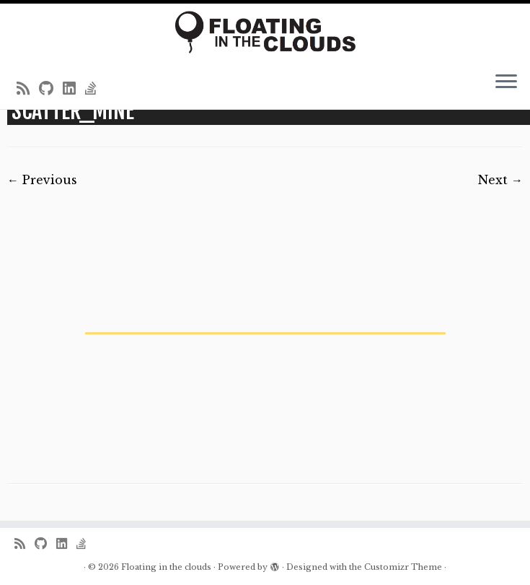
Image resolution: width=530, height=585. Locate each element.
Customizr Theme (403, 567)
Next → (500, 180)
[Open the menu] (506, 83)
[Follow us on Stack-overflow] (95, 88)
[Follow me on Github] (51, 88)
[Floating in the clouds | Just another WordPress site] (265, 32)
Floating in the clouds (166, 567)
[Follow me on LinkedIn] (74, 88)
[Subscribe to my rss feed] (28, 88)
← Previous (42, 180)
